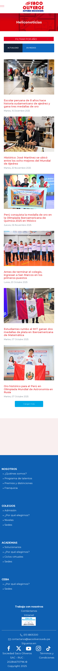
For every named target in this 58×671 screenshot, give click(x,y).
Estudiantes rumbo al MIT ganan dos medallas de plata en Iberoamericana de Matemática (28, 332)
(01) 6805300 (30, 634)
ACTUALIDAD (13, 48)
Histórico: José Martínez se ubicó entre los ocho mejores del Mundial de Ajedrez (27, 160)
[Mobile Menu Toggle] (2, 7)
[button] (29, 39)
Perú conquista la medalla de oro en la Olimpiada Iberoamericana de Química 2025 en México (28, 217)
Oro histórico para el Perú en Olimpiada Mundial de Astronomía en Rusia (28, 389)
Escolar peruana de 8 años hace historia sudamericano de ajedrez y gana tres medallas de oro (27, 103)
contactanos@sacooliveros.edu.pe (31, 639)
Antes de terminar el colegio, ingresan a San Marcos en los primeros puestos (23, 275)
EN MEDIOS (31, 48)
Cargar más (29, 404)
